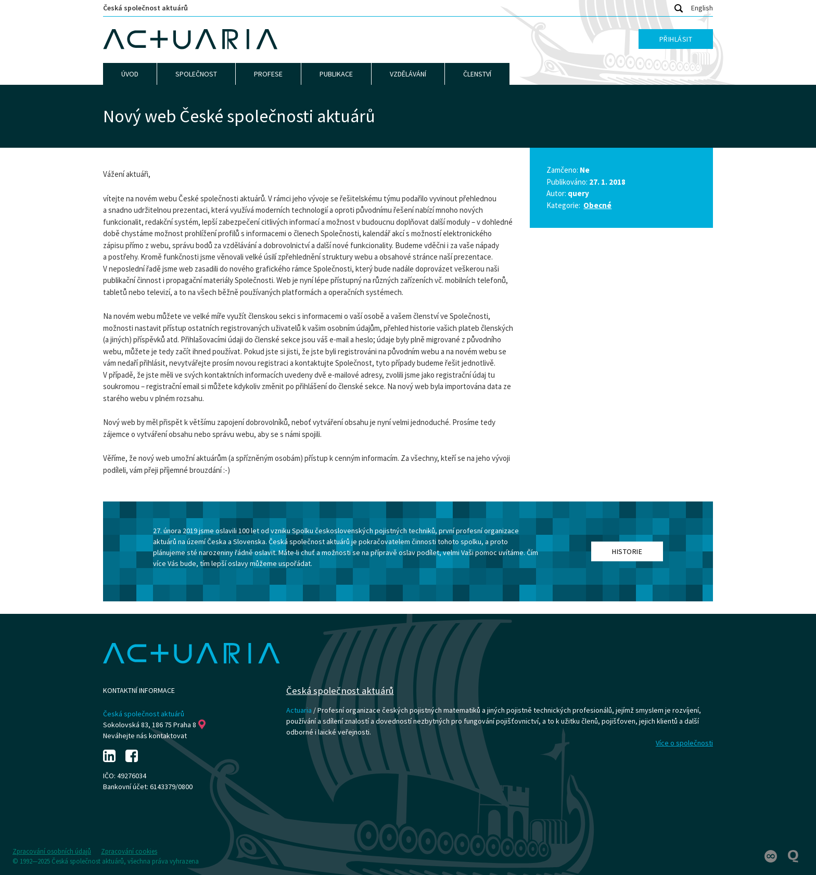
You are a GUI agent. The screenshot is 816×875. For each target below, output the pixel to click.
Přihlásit (676, 39)
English (702, 7)
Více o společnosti (684, 743)
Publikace (336, 74)
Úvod (129, 74)
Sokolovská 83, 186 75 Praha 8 (154, 724)
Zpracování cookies (129, 851)
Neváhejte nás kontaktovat (145, 735)
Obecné (597, 205)
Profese (268, 74)
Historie (627, 551)
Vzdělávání (408, 74)
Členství (477, 74)
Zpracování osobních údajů (51, 851)
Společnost (196, 74)
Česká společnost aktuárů (145, 7)
